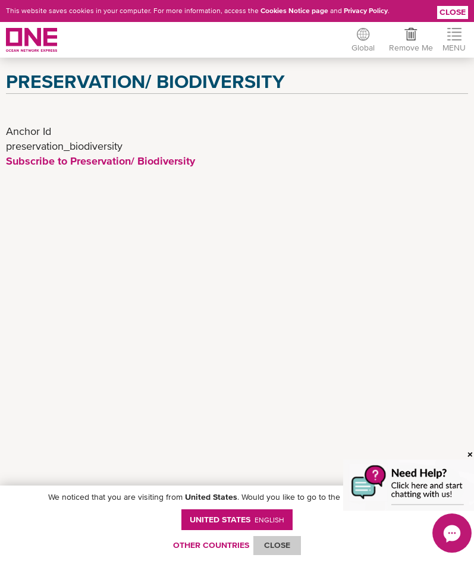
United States (237, 519)
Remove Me (411, 47)
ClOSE (277, 545)
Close (453, 12)
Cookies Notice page (294, 11)
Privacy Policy (366, 11)
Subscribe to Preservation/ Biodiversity (100, 161)
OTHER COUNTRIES (211, 545)
